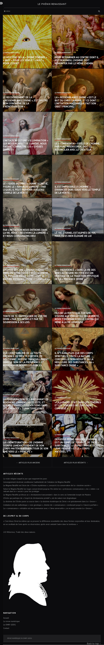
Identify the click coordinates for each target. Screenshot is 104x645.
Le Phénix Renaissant (11, 53)
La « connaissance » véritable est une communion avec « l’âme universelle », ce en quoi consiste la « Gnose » (47, 508)
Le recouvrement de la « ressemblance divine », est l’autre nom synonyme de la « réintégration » (25, 102)
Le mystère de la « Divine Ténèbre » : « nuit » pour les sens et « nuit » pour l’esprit (25, 60)
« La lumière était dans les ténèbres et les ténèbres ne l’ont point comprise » (78, 405)
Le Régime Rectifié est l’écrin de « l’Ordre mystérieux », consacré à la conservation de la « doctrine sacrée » (47, 485)
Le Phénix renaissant (52, 4)
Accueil (6, 618)
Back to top (93, 643)
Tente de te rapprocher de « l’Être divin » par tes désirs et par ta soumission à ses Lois (25, 319)
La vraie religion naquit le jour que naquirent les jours (25, 478)
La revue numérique (11, 621)
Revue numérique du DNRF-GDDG (19, 638)
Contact (6, 628)
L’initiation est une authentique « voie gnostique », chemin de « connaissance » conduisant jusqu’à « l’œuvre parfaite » (50, 505)
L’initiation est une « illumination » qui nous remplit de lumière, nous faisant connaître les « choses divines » (25, 145)
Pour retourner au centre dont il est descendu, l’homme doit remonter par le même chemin (77, 60)
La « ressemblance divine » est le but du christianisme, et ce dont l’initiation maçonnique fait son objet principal (75, 102)
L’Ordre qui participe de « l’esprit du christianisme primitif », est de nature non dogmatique (39, 498)
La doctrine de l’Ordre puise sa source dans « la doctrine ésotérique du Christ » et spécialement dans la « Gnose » (49, 501)
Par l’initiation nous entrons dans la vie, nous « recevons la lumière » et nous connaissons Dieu (25, 233)
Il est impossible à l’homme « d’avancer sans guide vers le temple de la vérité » (77, 190)
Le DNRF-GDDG (9, 624)
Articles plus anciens (29, 462)
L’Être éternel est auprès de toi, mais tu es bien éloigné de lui (75, 234)
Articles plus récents (75, 462)
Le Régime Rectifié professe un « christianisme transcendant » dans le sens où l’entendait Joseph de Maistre (47, 494)
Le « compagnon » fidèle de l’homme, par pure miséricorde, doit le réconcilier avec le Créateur (77, 146)
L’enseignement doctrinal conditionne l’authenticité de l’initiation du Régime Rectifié (36, 482)
